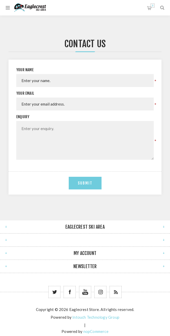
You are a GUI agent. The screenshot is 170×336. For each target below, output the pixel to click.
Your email (25, 93)
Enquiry (22, 116)
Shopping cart (152, 5)
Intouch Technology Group (95, 317)
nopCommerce (96, 331)
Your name (25, 69)
